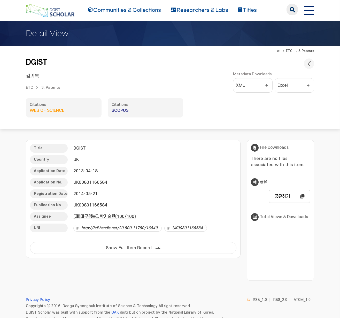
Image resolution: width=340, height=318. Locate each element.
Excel (282, 85)
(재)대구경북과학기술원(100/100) (104, 216)
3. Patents (306, 51)
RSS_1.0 (260, 300)
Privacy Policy (38, 300)
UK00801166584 (187, 228)
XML (240, 85)
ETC (289, 51)
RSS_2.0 (280, 300)
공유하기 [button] (282, 196)
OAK (115, 312)
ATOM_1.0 (302, 300)
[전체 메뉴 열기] (309, 9)
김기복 (32, 76)
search (292, 9)
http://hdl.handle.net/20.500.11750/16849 (119, 228)
